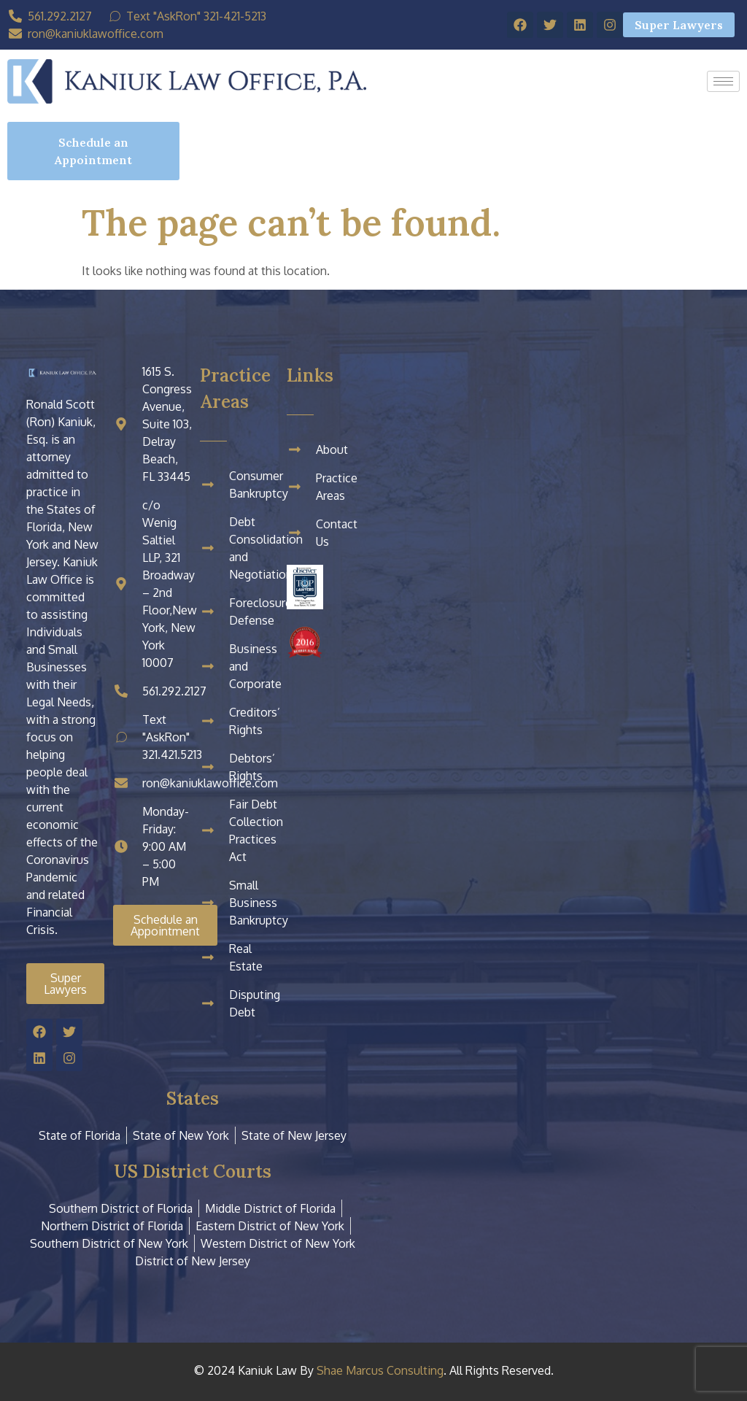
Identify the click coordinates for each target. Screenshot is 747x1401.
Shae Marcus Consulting (380, 1370)
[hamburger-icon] (723, 81)
